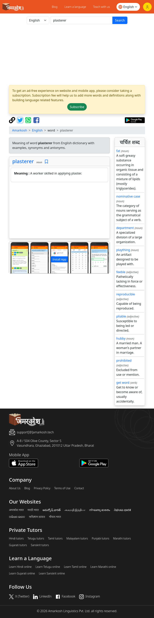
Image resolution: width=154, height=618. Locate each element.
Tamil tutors (55, 538)
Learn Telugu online (48, 567)
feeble (120, 272)
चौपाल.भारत (55, 517)
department (125, 228)
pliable (121, 316)
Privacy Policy (42, 488)
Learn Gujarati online (22, 573)
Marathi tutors (122, 538)
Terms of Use (62, 488)
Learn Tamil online (75, 567)
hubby (120, 338)
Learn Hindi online (20, 567)
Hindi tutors (16, 538)
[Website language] (128, 7)
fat (118, 151)
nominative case (128, 196)
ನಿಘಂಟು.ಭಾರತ (122, 510)
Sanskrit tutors (40, 545)
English (37, 130)
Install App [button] (59, 259)
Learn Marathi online (103, 567)
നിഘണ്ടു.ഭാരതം (99, 510)
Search (120, 20)
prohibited (124, 360)
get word (122, 382)
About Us (15, 488)
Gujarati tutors (18, 545)
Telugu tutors (36, 538)
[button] (16, 257)
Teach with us (101, 7)
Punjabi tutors (100, 538)
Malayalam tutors (77, 538)
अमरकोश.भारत (16, 510)
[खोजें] (82, 20)
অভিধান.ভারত (37, 517)
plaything (123, 250)
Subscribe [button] (77, 107)
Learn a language (75, 7)
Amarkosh (19, 130)
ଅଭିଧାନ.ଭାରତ (17, 517)
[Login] (147, 7)
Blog (54, 7)
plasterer (23, 161)
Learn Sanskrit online (52, 573)
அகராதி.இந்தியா (74, 510)
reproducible (125, 294)
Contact (79, 488)
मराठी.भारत (33, 510)
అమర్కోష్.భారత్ (51, 510)
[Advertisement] (59, 211)
